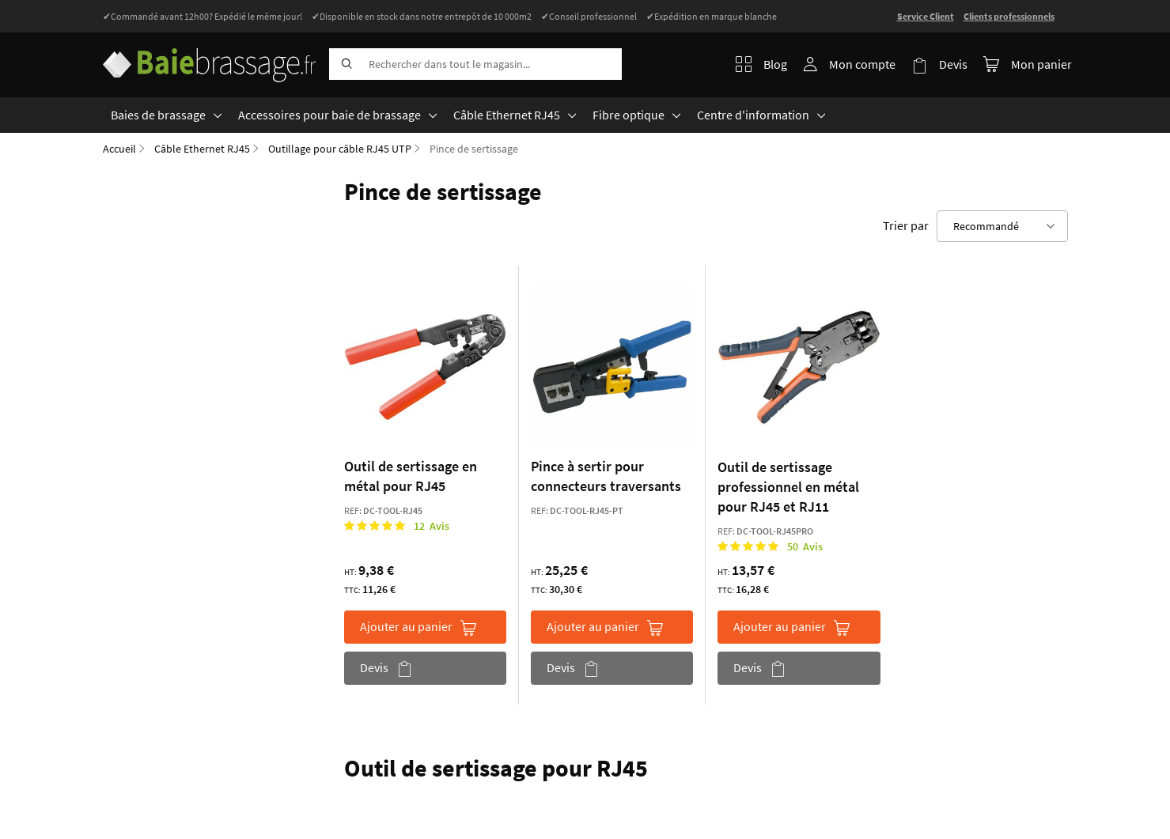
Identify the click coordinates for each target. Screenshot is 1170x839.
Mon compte (862, 64)
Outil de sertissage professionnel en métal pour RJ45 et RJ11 (788, 487)
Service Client (925, 16)
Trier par (906, 225)
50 (805, 546)
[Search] (345, 64)
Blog (761, 64)
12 (431, 526)
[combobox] (475, 64)
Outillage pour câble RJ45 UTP (339, 149)
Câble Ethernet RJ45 (202, 149)
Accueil (119, 149)
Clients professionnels (1009, 16)
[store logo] (210, 61)
